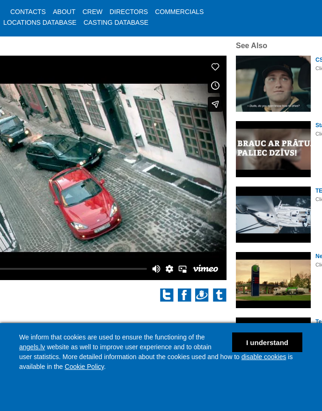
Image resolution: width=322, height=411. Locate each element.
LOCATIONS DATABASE (39, 22)
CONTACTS (28, 11)
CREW (92, 11)
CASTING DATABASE (115, 22)
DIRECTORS (129, 11)
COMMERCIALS (179, 11)
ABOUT (64, 11)
